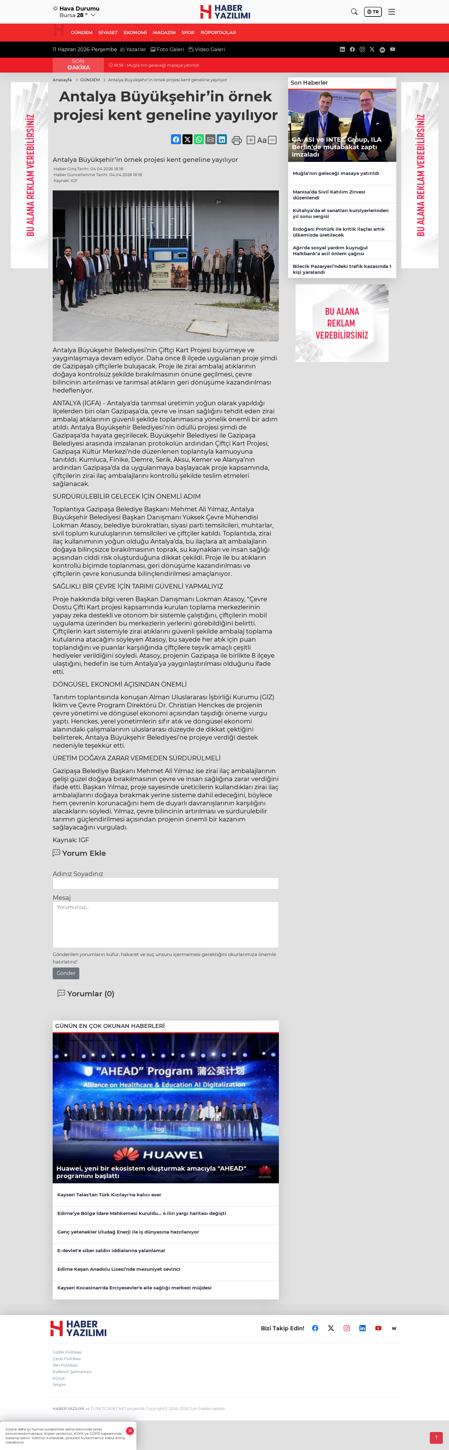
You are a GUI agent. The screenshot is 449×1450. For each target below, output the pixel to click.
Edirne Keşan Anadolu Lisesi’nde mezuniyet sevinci (118, 1269)
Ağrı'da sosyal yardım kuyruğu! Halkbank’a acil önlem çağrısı (330, 250)
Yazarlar (133, 49)
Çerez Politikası (67, 1358)
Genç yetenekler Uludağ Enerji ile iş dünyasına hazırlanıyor (128, 1232)
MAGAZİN (164, 32)
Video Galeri (207, 49)
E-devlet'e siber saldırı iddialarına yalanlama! (111, 1250)
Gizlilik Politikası (67, 1352)
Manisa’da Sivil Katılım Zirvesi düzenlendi (329, 195)
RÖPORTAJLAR (218, 32)
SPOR (188, 32)
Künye (59, 1378)
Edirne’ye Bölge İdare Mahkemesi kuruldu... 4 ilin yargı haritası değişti (141, 1213)
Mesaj (62, 897)
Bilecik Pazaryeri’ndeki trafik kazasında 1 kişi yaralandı (342, 269)
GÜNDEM (82, 32)
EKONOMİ (135, 32)
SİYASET (108, 32)
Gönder (66, 973)
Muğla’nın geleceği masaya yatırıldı (336, 173)
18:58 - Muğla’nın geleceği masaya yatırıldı (154, 65)
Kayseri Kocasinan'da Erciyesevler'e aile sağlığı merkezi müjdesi (134, 1288)
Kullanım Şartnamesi (72, 1371)
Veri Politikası (65, 1365)
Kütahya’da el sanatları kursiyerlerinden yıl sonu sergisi (341, 213)
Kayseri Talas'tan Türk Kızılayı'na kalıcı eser (109, 1195)
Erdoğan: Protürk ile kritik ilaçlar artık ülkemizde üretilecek (339, 232)
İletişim (59, 1384)
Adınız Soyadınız (78, 874)
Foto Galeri (167, 49)
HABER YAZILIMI (68, 1408)
